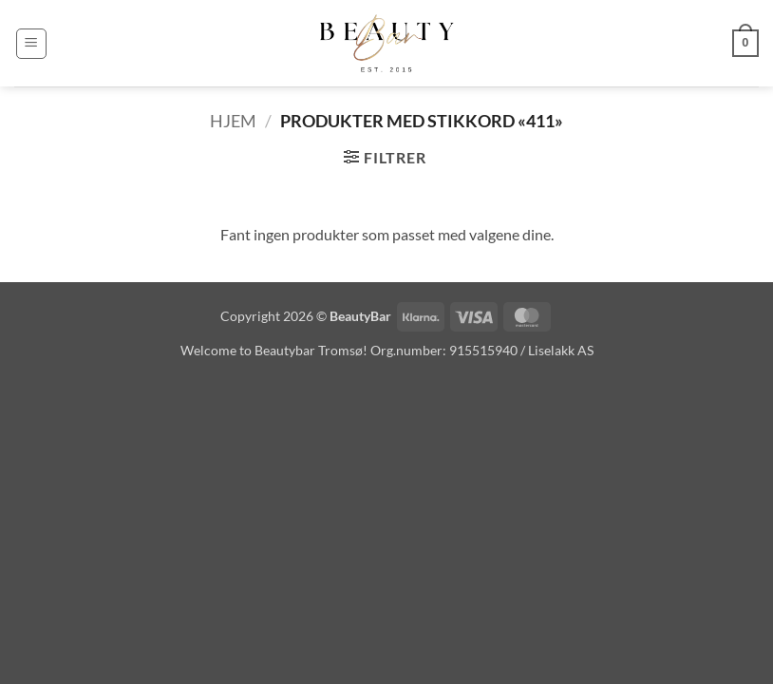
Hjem (233, 120)
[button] (31, 43)
